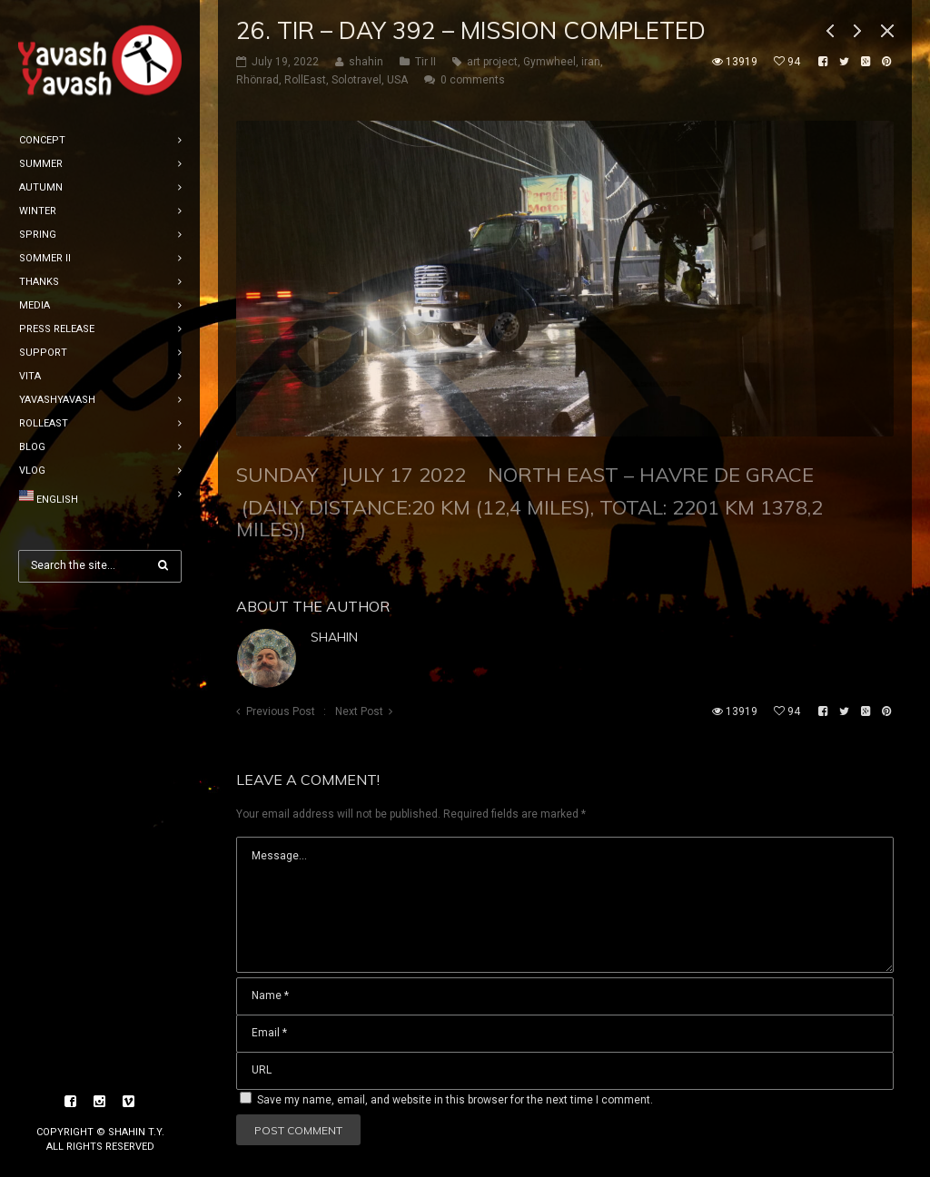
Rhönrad (257, 80)
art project (492, 61)
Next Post (359, 711)
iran (590, 61)
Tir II (425, 61)
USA (397, 80)
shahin (334, 637)
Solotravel (356, 80)
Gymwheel (549, 61)
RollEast (305, 80)
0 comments (472, 80)
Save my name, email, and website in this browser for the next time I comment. (455, 1100)
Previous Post (280, 711)
